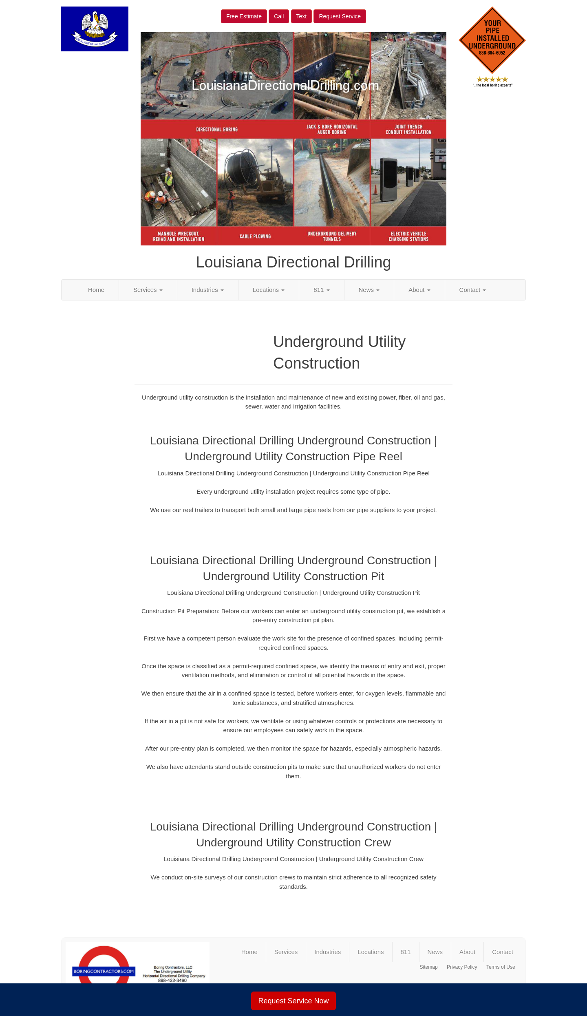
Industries (208, 289)
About (419, 289)
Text (301, 16)
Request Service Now (293, 1001)
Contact (472, 289)
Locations (269, 289)
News (369, 289)
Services (148, 289)
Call (279, 16)
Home (96, 289)
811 (321, 289)
